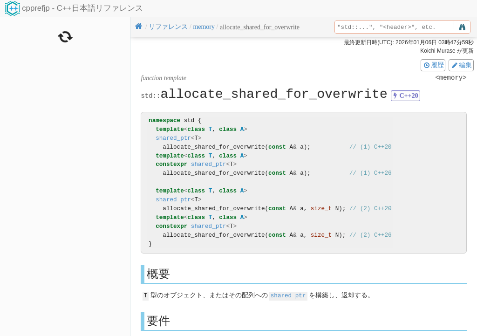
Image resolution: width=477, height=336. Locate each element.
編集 (461, 65)
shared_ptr (173, 138)
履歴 (433, 65)
